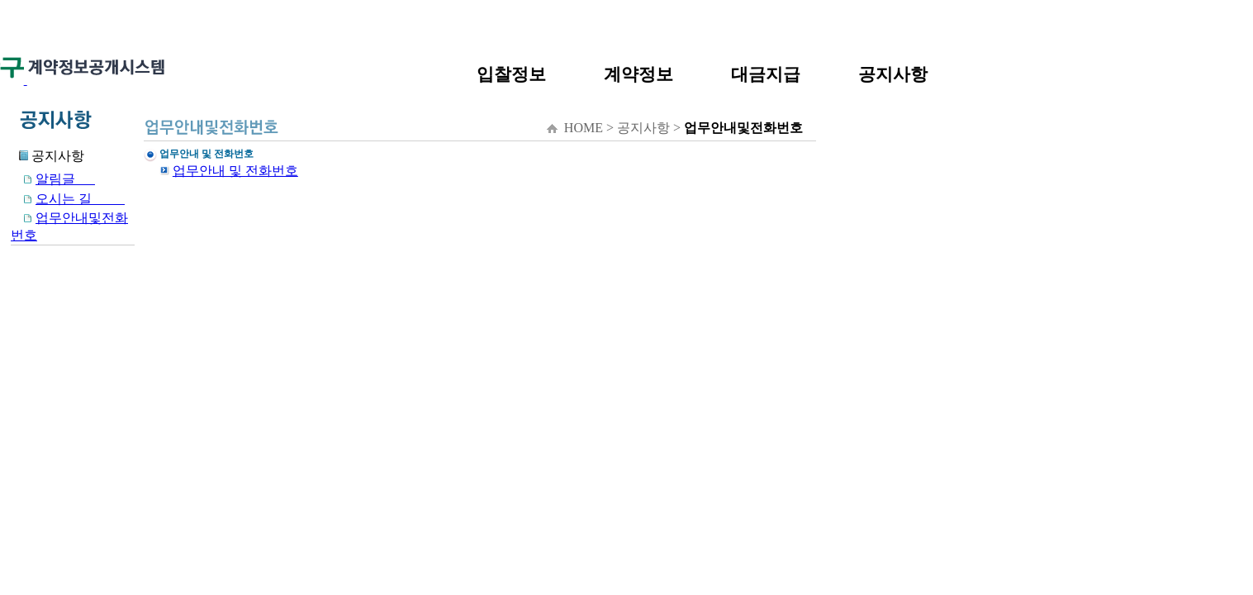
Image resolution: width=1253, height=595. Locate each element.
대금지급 (765, 73)
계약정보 (638, 73)
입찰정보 (511, 73)
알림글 (53, 179)
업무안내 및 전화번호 (235, 171)
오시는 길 (68, 199)
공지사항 (893, 73)
